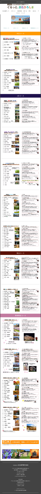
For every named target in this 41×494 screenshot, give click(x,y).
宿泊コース (25, 24)
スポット (13, 7)
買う (30, 7)
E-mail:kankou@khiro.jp (20, 472)
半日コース (6, 24)
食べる (25, 7)
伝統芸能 (19, 7)
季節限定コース (35, 24)
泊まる (34, 7)
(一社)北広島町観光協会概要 (20, 486)
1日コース (15, 24)
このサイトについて (20, 484)
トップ (23, 9)
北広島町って (5, 7)
